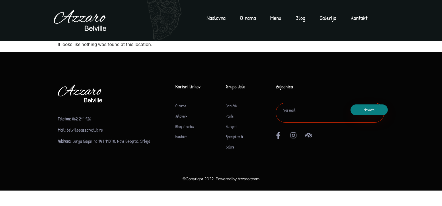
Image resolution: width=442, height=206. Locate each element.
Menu (275, 18)
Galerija (328, 18)
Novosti (369, 109)
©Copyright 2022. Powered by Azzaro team (221, 178)
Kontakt (359, 18)
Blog (300, 18)
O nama (248, 18)
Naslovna (216, 18)
